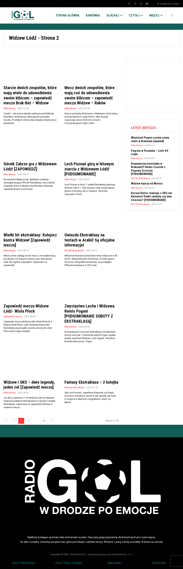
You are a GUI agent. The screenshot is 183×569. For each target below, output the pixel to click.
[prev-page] (7, 421)
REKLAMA (114, 563)
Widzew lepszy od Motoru (145, 175)
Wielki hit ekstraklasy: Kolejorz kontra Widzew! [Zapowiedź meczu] (30, 240)
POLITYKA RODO (23, 563)
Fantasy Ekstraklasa (74, 387)
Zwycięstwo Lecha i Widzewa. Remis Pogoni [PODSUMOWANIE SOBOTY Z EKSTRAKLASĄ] (89, 314)
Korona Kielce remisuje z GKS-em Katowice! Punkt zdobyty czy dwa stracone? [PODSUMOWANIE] (150, 188)
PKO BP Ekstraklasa (74, 251)
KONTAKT (159, 563)
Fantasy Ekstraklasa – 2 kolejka (91, 382)
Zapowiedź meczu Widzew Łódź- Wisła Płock (26, 309)
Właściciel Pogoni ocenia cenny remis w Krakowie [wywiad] (152, 139)
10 (43, 420)
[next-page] (51, 421)
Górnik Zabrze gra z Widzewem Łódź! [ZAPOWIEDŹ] (30, 166)
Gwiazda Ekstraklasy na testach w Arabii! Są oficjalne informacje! (89, 240)
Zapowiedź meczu (13, 316)
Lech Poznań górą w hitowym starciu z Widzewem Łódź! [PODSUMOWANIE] (89, 169)
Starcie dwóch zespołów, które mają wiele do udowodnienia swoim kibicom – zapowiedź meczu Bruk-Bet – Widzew (30, 95)
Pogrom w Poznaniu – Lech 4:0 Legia (152, 150)
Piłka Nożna (9, 108)
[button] (172, 15)
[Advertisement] (157, 83)
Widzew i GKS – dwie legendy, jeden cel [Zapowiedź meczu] (29, 385)
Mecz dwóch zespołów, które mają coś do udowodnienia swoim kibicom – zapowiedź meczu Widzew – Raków (89, 95)
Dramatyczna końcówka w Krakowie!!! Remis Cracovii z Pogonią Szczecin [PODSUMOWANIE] (152, 163)
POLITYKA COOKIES (68, 563)
